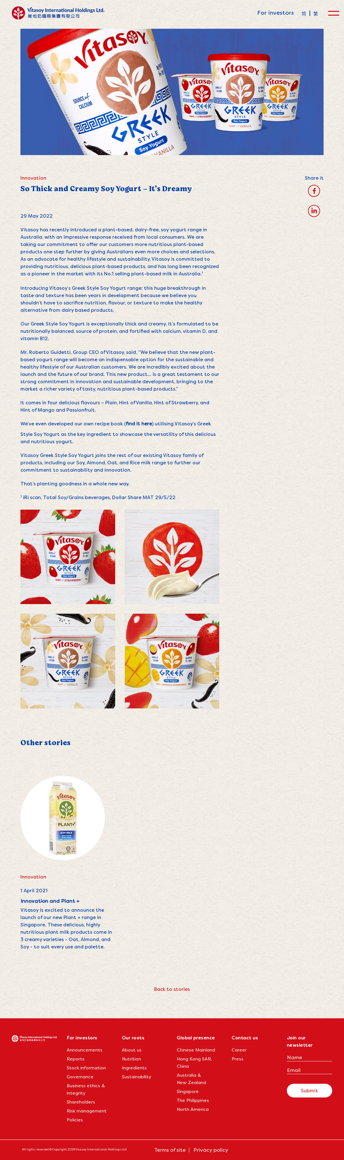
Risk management (87, 1111)
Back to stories (172, 989)
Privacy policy (210, 1150)
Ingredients (134, 1068)
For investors (275, 12)
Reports (76, 1059)
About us (132, 1050)
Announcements (84, 1050)
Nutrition (131, 1059)
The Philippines (193, 1100)
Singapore (188, 1091)
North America (193, 1109)
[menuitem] (304, 13)
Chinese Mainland (196, 1050)
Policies (75, 1120)
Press (237, 1059)
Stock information (86, 1068)
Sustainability (136, 1077)
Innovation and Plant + (49, 901)
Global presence (196, 1038)
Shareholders (81, 1102)
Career (239, 1050)
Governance (80, 1077)
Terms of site (170, 1150)
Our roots (133, 1038)
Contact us (245, 1038)
